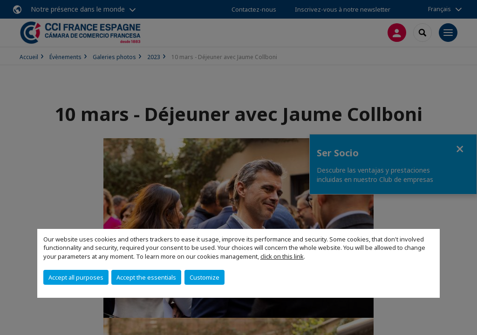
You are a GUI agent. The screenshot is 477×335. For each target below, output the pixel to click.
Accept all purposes (75, 277)
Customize (204, 277)
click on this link (282, 256)
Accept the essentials (146, 277)
